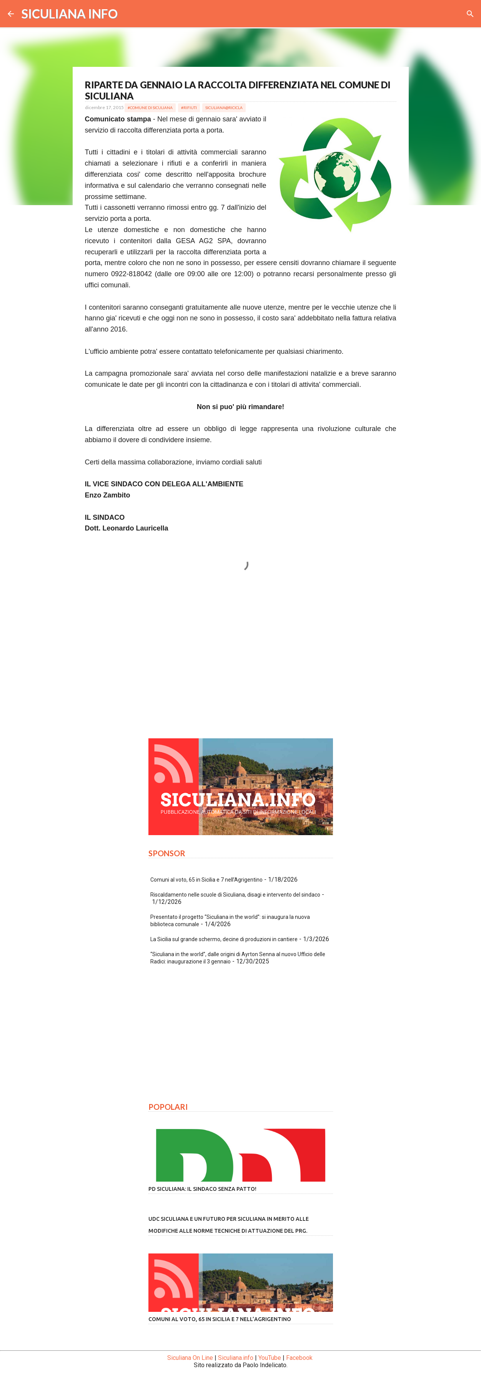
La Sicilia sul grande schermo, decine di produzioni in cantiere (224, 939)
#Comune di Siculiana (150, 107)
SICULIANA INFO (70, 13)
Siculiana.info (235, 1357)
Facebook (299, 1357)
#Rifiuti (189, 107)
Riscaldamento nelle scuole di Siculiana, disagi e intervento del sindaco (235, 895)
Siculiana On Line (190, 1357)
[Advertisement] (241, 661)
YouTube (269, 1357)
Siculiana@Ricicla (224, 107)
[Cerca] (470, 14)
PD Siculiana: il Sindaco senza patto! (202, 1189)
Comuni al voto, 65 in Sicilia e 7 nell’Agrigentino (206, 880)
